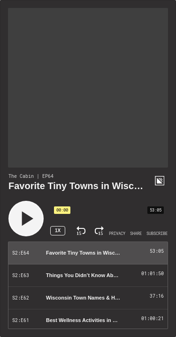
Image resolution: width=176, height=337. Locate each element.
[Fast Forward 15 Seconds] (99, 230)
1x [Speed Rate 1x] (58, 230)
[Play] (26, 218)
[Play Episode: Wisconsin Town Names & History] (88, 298)
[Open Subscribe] (157, 233)
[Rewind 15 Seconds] (81, 230)
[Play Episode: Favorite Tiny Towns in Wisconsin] (88, 253)
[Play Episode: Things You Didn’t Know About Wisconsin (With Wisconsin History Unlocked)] (88, 275)
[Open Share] (136, 233)
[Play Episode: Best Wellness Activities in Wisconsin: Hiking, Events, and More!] (88, 320)
